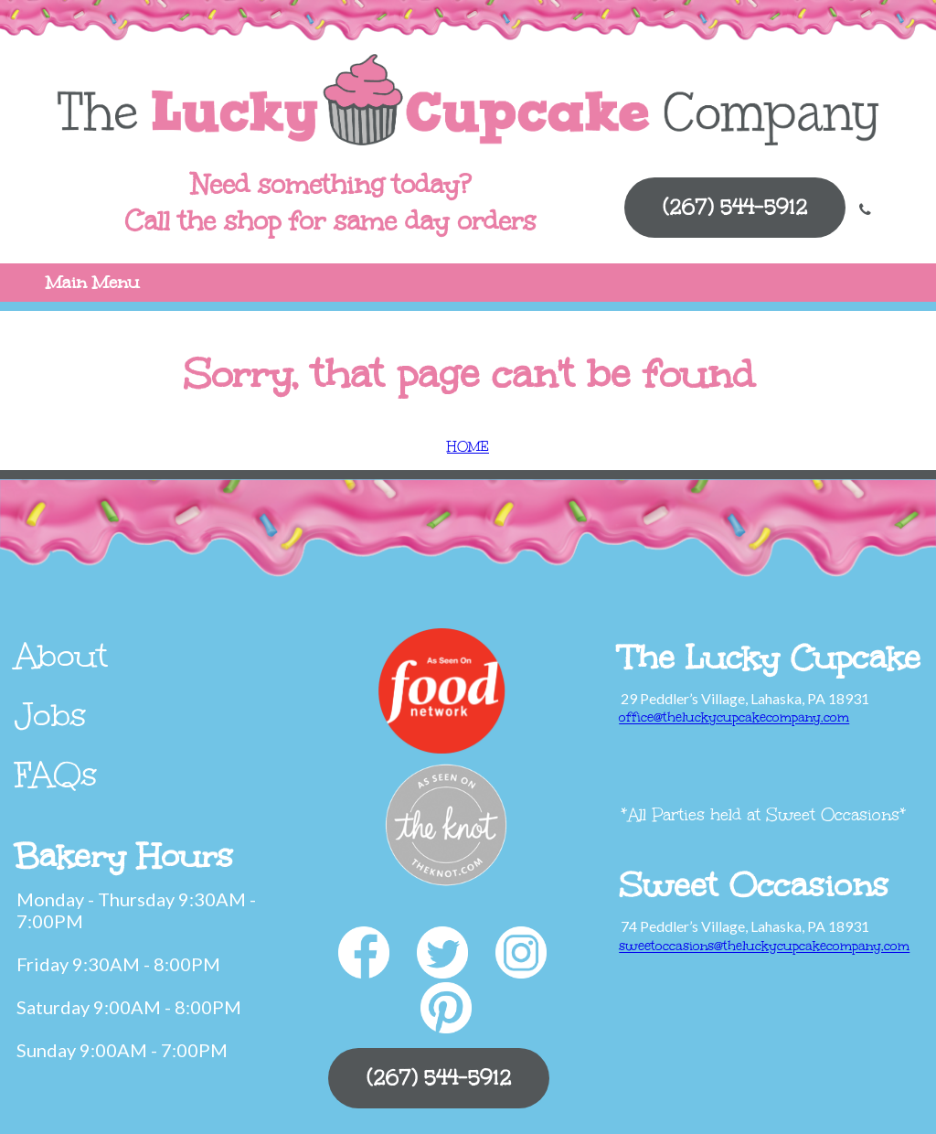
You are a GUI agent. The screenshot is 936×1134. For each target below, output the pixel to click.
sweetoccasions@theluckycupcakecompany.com (764, 946)
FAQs (56, 775)
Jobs (51, 715)
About (61, 656)
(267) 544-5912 (735, 207)
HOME (468, 446)
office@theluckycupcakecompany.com (734, 717)
